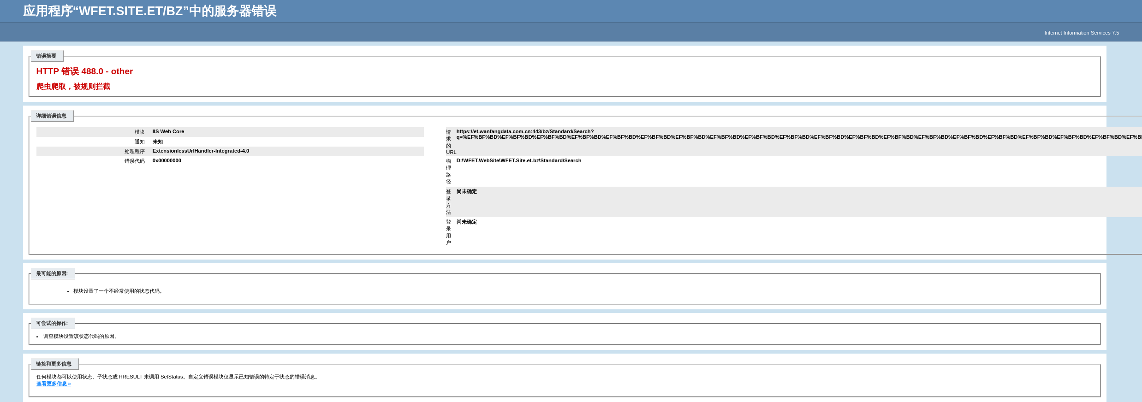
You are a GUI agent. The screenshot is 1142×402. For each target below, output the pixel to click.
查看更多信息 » (53, 383)
